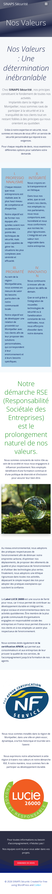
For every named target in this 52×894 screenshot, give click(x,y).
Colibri (37, 885)
